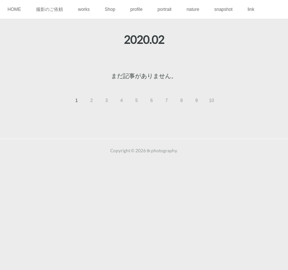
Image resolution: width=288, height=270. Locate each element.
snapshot (223, 9)
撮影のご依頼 (49, 9)
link (251, 9)
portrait (164, 9)
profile (136, 9)
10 (211, 100)
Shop (110, 9)
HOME (14, 9)
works (84, 9)
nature (192, 9)
